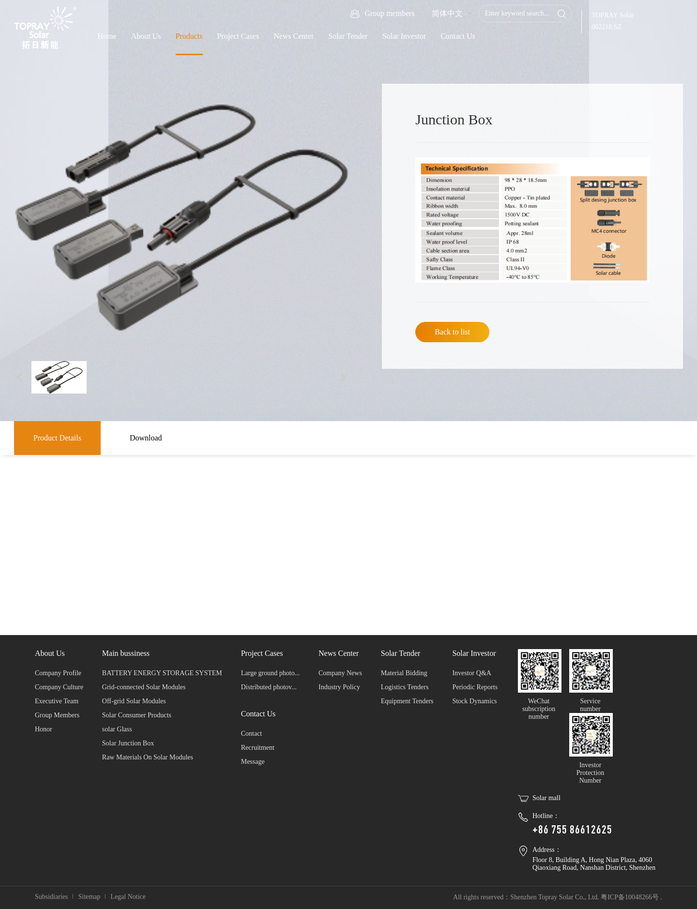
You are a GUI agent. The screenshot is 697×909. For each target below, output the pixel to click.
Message (253, 761)
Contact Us (457, 36)
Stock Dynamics (474, 701)
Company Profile (58, 673)
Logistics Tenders (405, 687)
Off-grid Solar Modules (134, 701)
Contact (251, 733)
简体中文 (447, 13)
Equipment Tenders (407, 701)
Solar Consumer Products (136, 715)
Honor (43, 729)
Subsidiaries (51, 896)
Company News (340, 673)
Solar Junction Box (128, 743)
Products (189, 36)
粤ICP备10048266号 (630, 897)
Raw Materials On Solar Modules (147, 757)
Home (107, 36)
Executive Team (56, 701)
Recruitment (257, 747)
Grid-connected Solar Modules (144, 687)
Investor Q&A (471, 673)
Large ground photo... (270, 673)
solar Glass (117, 729)
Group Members (57, 715)
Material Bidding (404, 673)
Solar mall (546, 798)
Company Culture (59, 687)
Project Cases (238, 36)
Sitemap (89, 896)
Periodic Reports (475, 687)
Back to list (452, 332)
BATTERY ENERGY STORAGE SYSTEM (162, 673)
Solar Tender (348, 36)
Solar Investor (404, 36)
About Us (146, 36)
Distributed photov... (269, 687)
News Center (293, 36)
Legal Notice (128, 896)
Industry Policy (339, 687)
